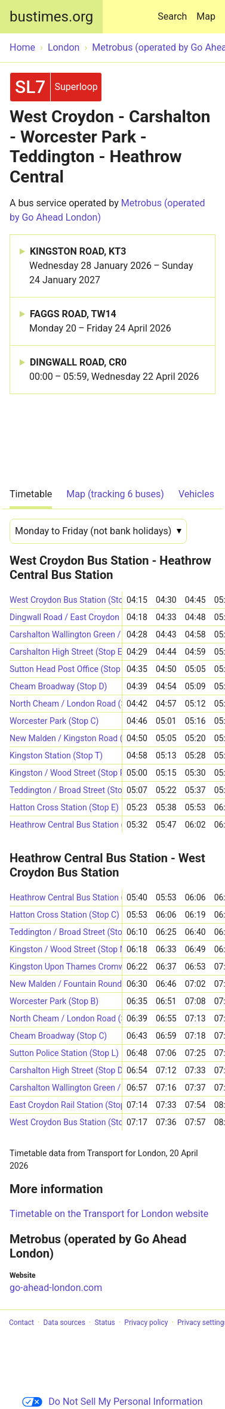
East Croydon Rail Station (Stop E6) (66, 1105)
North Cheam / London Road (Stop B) (66, 1018)
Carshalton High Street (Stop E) (66, 651)
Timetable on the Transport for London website (109, 1213)
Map (205, 16)
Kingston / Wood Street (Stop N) (66, 949)
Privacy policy (146, 1322)
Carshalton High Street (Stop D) (66, 1070)
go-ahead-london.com (56, 1287)
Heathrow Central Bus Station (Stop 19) (66, 897)
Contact (21, 1322)
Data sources (64, 1322)
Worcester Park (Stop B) (54, 1001)
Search (175, 11)
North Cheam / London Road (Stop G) (66, 703)
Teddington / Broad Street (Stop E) (66, 932)
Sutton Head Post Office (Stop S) (66, 669)
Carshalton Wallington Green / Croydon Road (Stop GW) (66, 634)
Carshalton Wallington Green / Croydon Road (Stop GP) (66, 1087)
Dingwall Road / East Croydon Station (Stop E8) (66, 617)
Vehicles (196, 494)
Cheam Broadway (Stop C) (58, 1036)
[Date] (98, 531)
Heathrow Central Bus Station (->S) (66, 824)
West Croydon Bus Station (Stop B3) (66, 600)
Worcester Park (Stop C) (54, 721)
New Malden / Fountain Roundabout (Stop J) (66, 984)
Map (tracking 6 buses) (115, 494)
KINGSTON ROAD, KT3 (117, 266)
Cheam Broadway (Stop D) (58, 686)
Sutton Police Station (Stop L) (64, 1053)
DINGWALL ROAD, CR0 (114, 370)
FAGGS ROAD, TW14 (100, 322)
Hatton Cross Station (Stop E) (64, 807)
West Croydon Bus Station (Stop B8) (66, 1122)
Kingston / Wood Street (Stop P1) (66, 773)
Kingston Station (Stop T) (56, 755)
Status (104, 1322)
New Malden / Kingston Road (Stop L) (66, 738)
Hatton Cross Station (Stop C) (64, 914)
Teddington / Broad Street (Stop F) (66, 790)
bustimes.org (51, 16)
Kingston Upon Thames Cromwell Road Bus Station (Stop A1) (66, 966)
